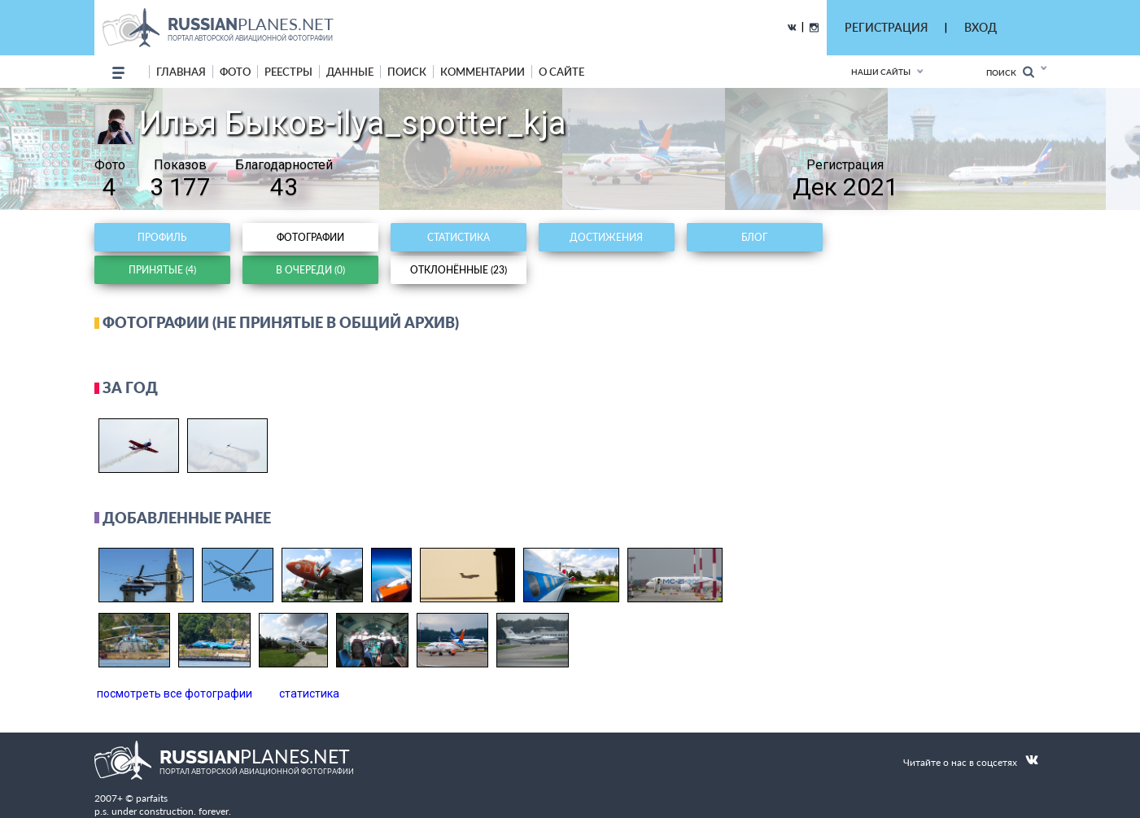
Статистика (458, 237)
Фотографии (310, 237)
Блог (754, 237)
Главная (181, 71)
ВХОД (980, 27)
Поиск (1010, 72)
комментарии (482, 71)
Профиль (162, 237)
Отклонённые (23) (458, 270)
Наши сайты (881, 72)
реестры (288, 71)
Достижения (606, 237)
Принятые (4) (162, 270)
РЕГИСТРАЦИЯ (886, 27)
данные (349, 71)
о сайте (561, 71)
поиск (406, 71)
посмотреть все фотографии (174, 693)
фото (235, 71)
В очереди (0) (310, 270)
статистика (309, 693)
